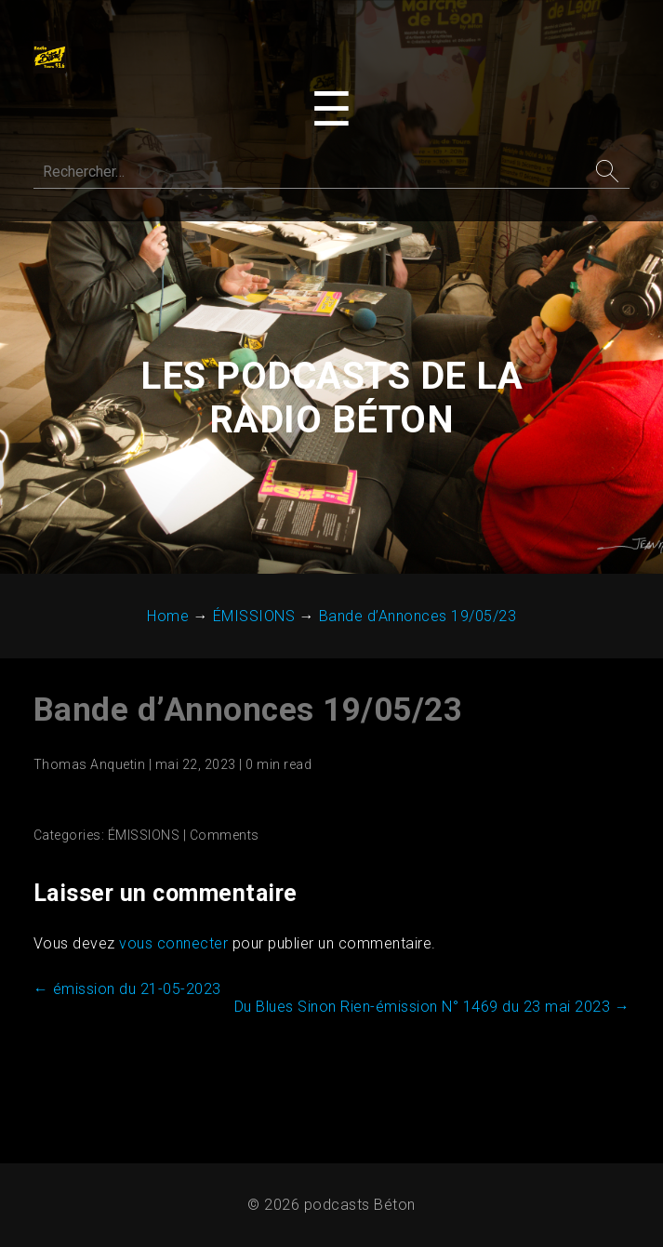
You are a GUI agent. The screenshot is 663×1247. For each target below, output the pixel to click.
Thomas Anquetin (89, 764)
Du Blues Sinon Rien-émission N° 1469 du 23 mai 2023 (432, 1006)
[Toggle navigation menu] (331, 110)
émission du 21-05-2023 (127, 989)
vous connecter (173, 943)
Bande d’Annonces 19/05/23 (248, 710)
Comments (224, 835)
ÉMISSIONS (144, 835)
